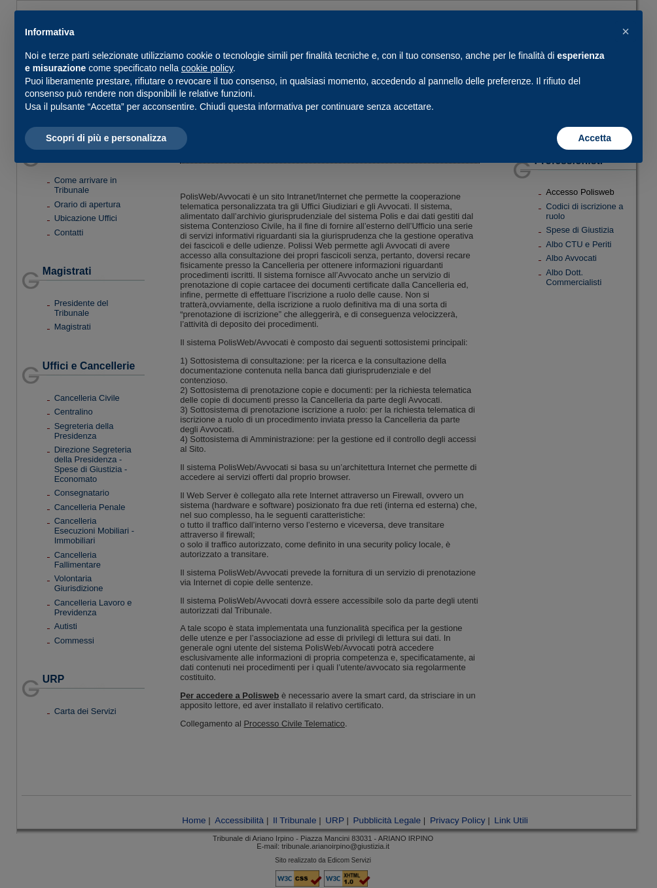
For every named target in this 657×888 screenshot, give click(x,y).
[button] (625, 31)
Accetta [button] (594, 138)
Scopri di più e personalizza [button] (106, 138)
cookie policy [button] (207, 68)
